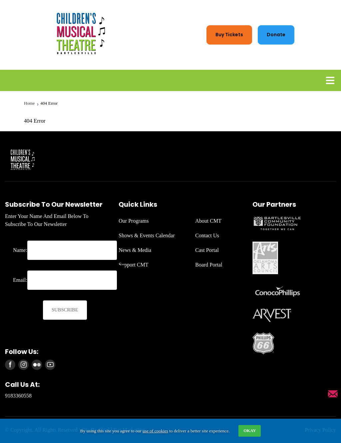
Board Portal (208, 265)
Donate (276, 34)
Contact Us (207, 235)
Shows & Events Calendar (146, 235)
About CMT (208, 221)
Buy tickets (229, 34)
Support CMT (133, 265)
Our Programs (134, 221)
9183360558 (18, 395)
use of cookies (155, 430)
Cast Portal (207, 250)
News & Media (135, 250)
